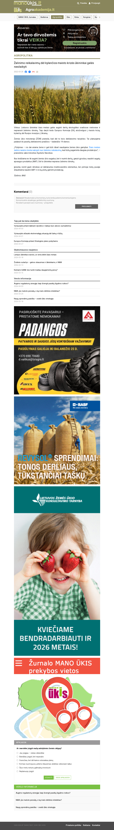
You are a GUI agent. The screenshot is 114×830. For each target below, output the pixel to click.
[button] (14, 17)
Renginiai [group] (86, 17)
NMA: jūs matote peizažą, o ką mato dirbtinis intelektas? (37, 291)
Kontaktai (96, 825)
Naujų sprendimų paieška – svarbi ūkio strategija (33, 299)
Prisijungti (86, 206)
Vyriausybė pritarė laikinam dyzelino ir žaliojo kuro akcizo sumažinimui (42, 226)
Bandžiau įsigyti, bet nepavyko (30, 757)
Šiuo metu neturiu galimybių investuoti (33, 768)
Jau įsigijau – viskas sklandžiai (30, 753)
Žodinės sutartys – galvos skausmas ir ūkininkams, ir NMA (38, 262)
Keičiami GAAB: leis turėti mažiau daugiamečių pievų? (36, 270)
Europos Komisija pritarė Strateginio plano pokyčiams (36, 241)
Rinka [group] (76, 17)
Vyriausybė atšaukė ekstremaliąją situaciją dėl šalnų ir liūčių (38, 233)
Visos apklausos (63, 777)
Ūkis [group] (68, 17)
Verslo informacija (26, 787)
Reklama (86, 825)
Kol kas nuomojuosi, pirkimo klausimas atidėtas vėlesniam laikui (44, 764)
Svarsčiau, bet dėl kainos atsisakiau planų (35, 760)
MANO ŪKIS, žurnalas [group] (27, 17)
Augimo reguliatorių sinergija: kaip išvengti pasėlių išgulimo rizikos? (41, 283)
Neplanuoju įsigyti (25, 771)
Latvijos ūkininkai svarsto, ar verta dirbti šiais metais (35, 255)
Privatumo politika (73, 825)
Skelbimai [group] (44, 17)
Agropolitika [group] (57, 17)
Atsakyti (48, 777)
